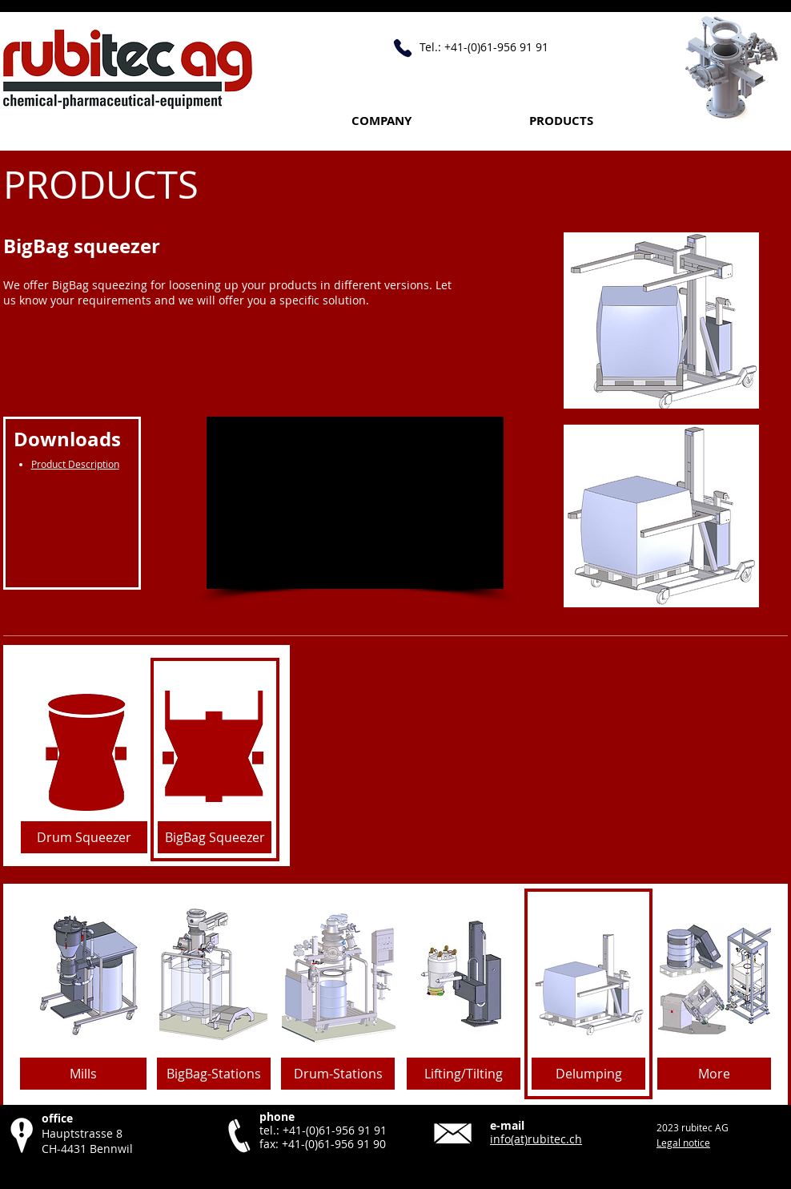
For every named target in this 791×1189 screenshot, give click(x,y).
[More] (714, 1074)
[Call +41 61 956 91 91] (403, 48)
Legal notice (683, 1142)
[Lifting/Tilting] (463, 1074)
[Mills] (83, 1074)
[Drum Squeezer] (84, 837)
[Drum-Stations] (338, 1074)
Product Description (75, 463)
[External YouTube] (355, 503)
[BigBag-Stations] (214, 1074)
